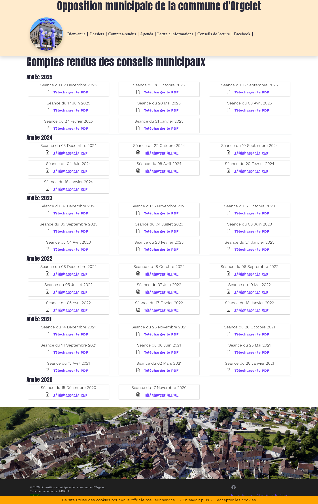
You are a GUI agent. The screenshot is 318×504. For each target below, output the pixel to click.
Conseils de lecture (213, 34)
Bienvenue (76, 34)
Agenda (146, 34)
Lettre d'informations (175, 34)
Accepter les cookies (237, 500)
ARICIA (64, 491)
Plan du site (240, 495)
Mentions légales (271, 495)
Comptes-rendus (122, 34)
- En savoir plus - (195, 500)
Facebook (242, 34)
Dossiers (96, 34)
